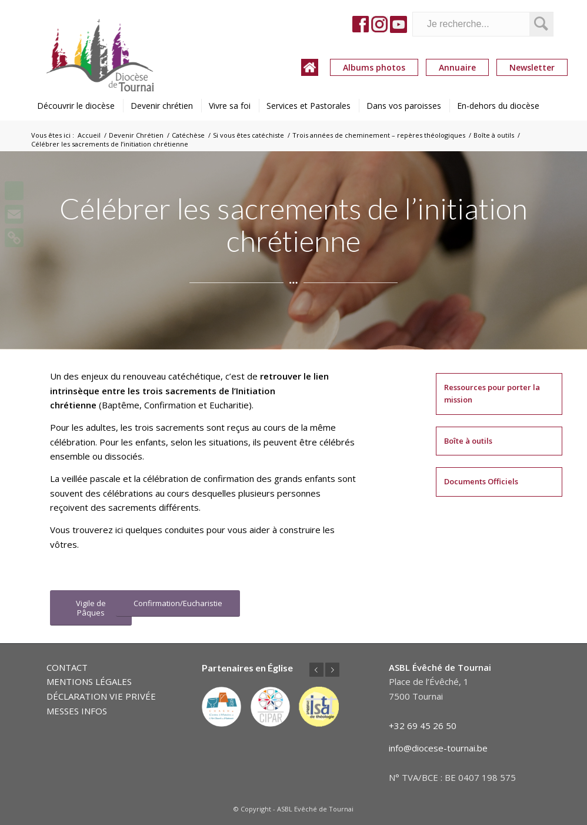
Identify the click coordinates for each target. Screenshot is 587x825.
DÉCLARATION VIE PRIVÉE (101, 696)
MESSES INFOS (76, 711)
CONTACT (67, 667)
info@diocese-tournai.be (438, 748)
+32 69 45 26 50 (422, 725)
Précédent (316, 670)
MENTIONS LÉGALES (89, 681)
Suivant (332, 670)
